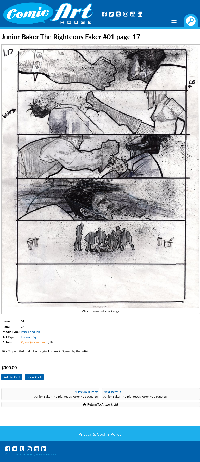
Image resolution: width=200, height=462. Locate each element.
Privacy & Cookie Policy (99, 434)
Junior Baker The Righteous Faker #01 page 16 (66, 394)
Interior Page (29, 337)
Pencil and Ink (30, 332)
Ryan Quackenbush (34, 342)
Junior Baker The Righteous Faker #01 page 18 (135, 394)
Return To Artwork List (103, 404)
